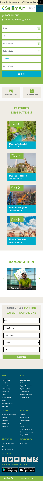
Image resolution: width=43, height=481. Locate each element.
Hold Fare (4, 400)
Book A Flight (6, 380)
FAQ (3, 446)
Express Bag (5, 392)
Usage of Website (25, 435)
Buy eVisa (5, 420)
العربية (32, 8)
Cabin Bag (5, 406)
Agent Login (23, 443)
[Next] (39, 278)
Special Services (24, 392)
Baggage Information (26, 386)
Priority (4, 394)
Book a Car (5, 426)
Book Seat (5, 383)
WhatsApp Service (7, 403)
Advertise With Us (7, 449)
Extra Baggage (6, 389)
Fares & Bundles (24, 397)
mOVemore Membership (9, 415)
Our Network (24, 383)
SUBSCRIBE (21, 357)
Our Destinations (25, 380)
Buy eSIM (4, 417)
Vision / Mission (24, 417)
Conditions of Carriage (26, 432)
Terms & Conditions (26, 429)
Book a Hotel (5, 423)
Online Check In (6, 397)
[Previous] (4, 278)
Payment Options (25, 389)
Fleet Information (25, 420)
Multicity (26, 20)
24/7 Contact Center (8, 443)
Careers (22, 426)
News (21, 423)
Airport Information (26, 394)
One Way (16, 20)
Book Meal (5, 386)
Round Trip (6, 20)
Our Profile (23, 415)
